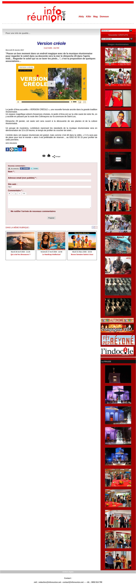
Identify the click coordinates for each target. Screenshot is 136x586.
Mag (95, 16)
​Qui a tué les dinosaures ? (20, 254)
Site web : (12, 184)
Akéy (81, 16)
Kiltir (89, 16)
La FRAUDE (106, 361)
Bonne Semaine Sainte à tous (82, 254)
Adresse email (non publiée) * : (22, 178)
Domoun (104, 16)
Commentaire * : (15, 190)
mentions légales (68, 571)
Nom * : (11, 171)
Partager (56, 156)
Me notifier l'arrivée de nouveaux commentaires (33, 211)
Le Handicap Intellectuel (51, 254)
